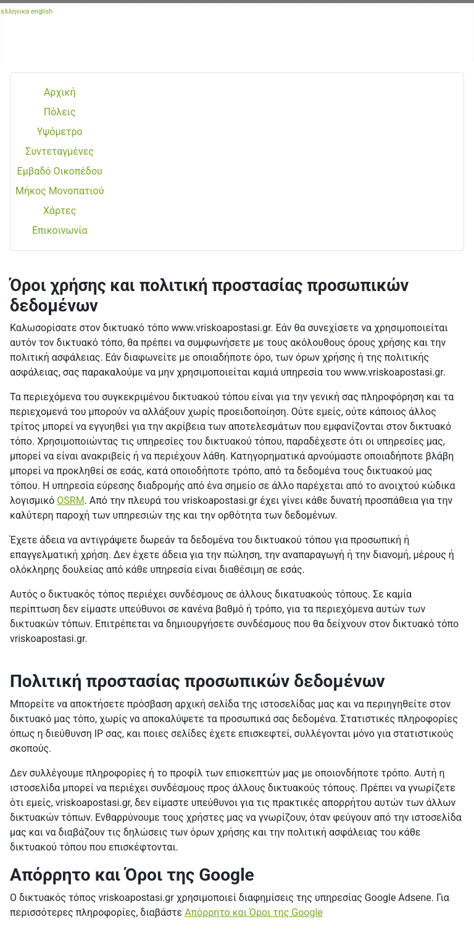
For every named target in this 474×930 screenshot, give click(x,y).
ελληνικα (15, 11)
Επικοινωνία (60, 230)
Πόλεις (60, 112)
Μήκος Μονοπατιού (59, 191)
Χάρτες (59, 210)
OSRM (70, 500)
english (41, 11)
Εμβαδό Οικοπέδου (59, 171)
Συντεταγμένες (59, 151)
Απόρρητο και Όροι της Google (254, 912)
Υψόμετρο (60, 132)
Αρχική (60, 92)
